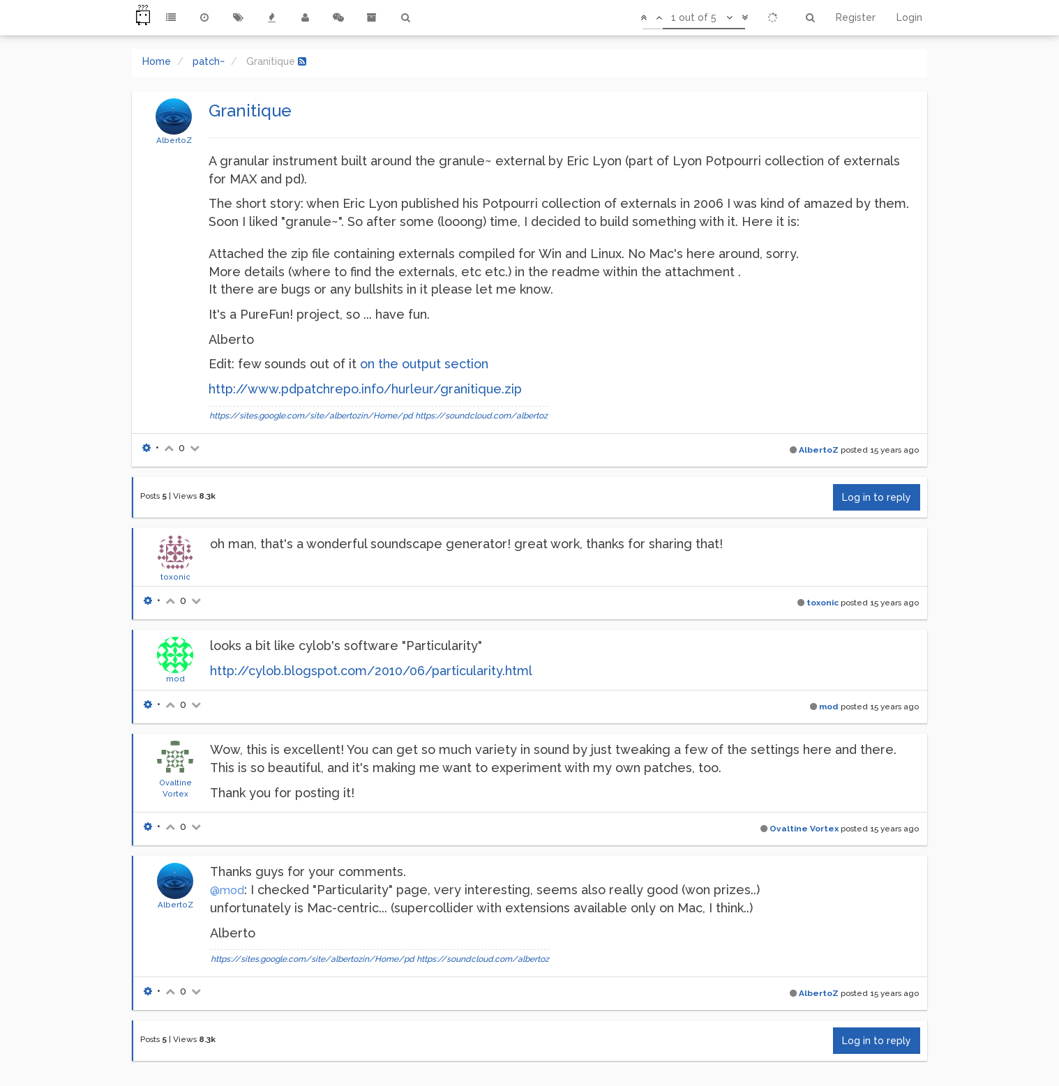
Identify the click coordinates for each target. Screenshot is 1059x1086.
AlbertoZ (174, 140)
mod (175, 679)
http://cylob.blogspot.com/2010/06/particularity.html (371, 670)
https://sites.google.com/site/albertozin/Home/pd (311, 416)
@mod (227, 890)
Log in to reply (876, 497)
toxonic (175, 577)
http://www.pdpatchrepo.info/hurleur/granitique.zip (365, 389)
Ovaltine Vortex (804, 829)
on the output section (424, 363)
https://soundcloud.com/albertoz (481, 416)
